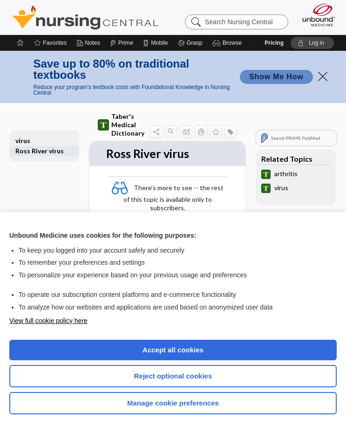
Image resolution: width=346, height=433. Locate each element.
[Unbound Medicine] (315, 14)
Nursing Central (85, 17)
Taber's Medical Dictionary (121, 124)
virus (22, 140)
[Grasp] (190, 43)
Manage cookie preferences (173, 403)
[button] (228, 43)
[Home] (20, 43)
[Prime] (121, 43)
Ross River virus (39, 151)
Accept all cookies (173, 350)
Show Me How (276, 77)
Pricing (274, 43)
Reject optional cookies (173, 376)
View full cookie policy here (48, 320)
